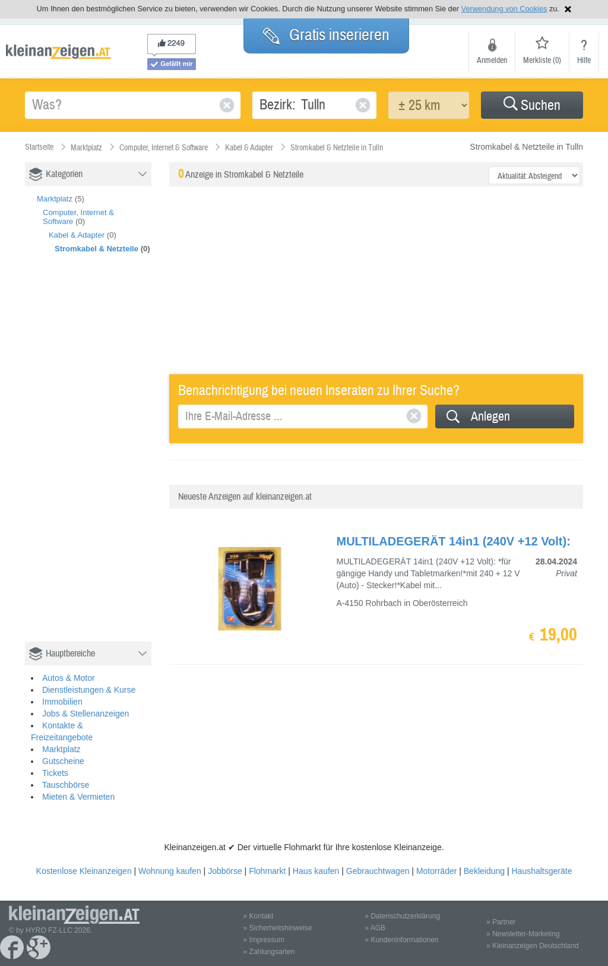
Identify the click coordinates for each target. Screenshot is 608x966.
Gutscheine (63, 761)
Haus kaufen (316, 871)
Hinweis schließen (568, 9)
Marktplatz (54, 198)
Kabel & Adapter (76, 235)
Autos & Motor (68, 678)
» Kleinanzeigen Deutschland (532, 946)
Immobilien (62, 701)
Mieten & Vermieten (78, 796)
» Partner (500, 922)
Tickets (55, 773)
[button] (532, 105)
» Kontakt (258, 916)
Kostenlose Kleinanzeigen (84, 871)
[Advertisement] (114, 460)
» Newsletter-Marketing (522, 934)
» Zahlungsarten (269, 952)
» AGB (375, 928)
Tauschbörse (65, 785)
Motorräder (436, 871)
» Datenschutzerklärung (402, 916)
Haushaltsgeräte (541, 871)
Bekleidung (484, 871)
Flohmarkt (267, 871)
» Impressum (263, 940)
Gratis (326, 35)
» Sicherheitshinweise (277, 928)
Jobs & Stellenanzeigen (85, 713)
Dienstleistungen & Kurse (88, 689)
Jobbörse (225, 871)
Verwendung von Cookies (504, 8)
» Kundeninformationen (401, 940)
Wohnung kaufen (169, 871)
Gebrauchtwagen (378, 871)
